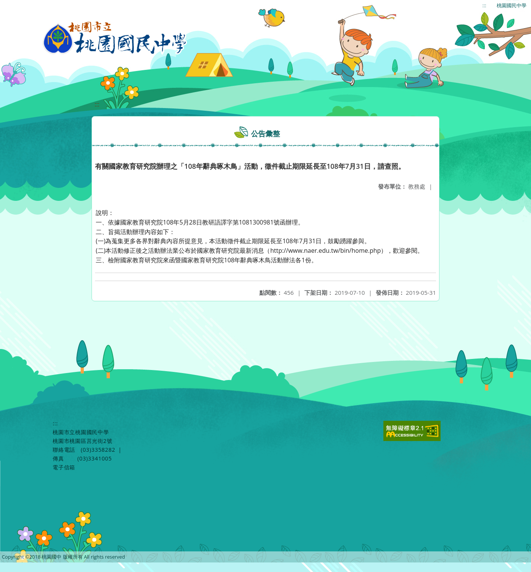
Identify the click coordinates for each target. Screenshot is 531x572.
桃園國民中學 (511, 5)
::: (484, 5)
